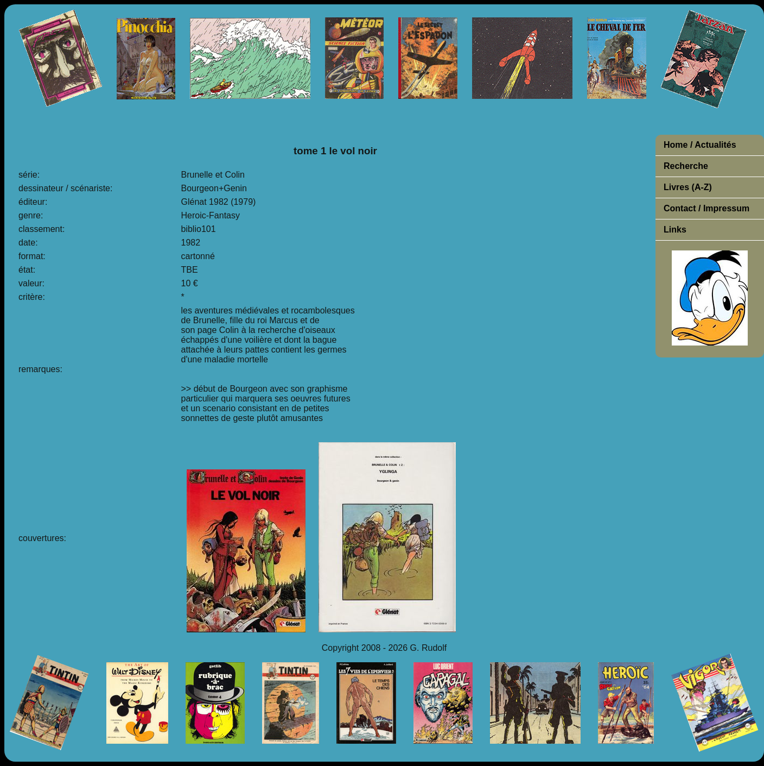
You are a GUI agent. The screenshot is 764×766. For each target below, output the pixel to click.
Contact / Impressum (706, 208)
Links (675, 229)
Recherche (686, 166)
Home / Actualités (700, 144)
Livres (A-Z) (688, 187)
